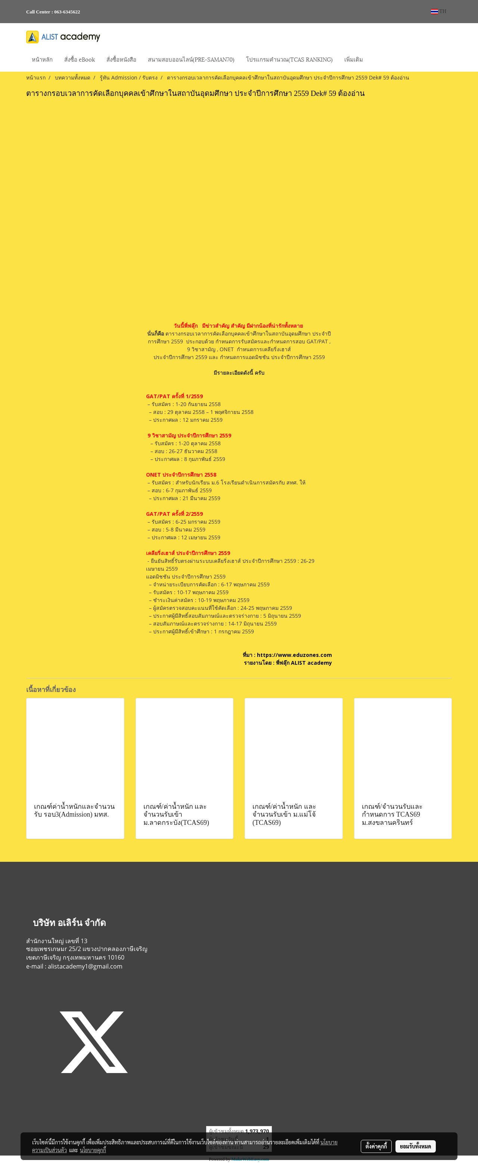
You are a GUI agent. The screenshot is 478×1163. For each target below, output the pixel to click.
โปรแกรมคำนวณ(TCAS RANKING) (289, 58)
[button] (375, 60)
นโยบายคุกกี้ (93, 1150)
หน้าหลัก (42, 58)
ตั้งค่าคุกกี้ (376, 1146)
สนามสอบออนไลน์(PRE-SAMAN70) (191, 58)
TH (438, 11)
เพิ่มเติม (353, 58)
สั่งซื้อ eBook (79, 58)
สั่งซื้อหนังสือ (121, 58)
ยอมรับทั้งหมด (415, 1146)
